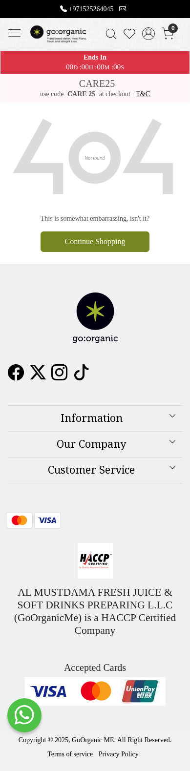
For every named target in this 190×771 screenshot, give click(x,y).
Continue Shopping (94, 241)
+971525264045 (91, 9)
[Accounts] (148, 33)
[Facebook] (16, 376)
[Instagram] (59, 376)
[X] (38, 376)
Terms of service (70, 754)
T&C (143, 94)
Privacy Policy (119, 754)
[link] (110, 33)
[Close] (179, 11)
